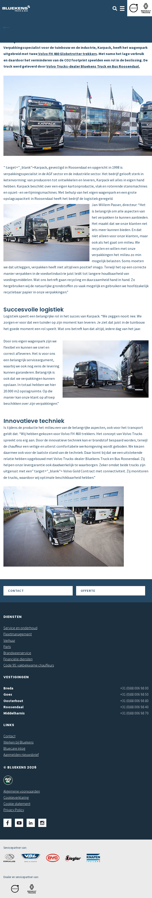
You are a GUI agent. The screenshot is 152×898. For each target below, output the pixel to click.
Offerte (88, 591)
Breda (8, 688)
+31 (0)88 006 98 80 (134, 700)
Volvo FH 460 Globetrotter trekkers (67, 53)
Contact (16, 591)
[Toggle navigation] (122, 8)
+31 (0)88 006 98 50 (134, 694)
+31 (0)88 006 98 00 (134, 688)
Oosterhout (13, 700)
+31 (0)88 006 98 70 (134, 713)
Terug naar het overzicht (30, 27)
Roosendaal (13, 707)
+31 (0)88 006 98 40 (134, 707)
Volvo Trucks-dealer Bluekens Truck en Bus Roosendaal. (93, 66)
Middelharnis (14, 713)
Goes (7, 694)
